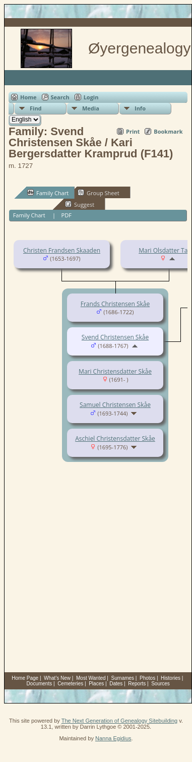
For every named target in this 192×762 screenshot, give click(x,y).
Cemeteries (70, 683)
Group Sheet (98, 193)
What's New (57, 678)
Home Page (25, 678)
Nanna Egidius (113, 738)
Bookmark (168, 131)
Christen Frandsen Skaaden (61, 250)
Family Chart (48, 193)
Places (96, 683)
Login (91, 97)
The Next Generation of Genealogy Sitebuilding (119, 721)
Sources (160, 683)
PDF (66, 215)
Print (133, 131)
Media (90, 108)
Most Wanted (91, 678)
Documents (39, 683)
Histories (170, 678)
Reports (137, 683)
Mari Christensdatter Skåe (115, 371)
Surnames (123, 678)
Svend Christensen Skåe (115, 337)
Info (140, 108)
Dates (115, 683)
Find (36, 108)
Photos (147, 678)
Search (60, 97)
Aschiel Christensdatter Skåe (115, 438)
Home (28, 97)
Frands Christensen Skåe (115, 304)
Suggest (79, 204)
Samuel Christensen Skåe (115, 404)
